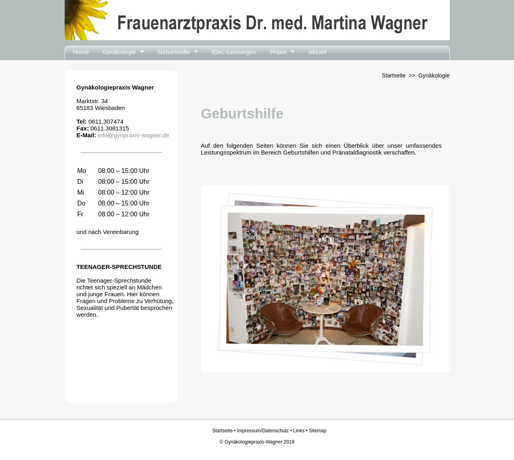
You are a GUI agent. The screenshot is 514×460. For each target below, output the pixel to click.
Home (81, 52)
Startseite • (224, 431)
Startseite (394, 75)
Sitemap (318, 431)
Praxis (278, 52)
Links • (301, 431)
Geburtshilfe (174, 52)
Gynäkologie (119, 52)
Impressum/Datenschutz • (265, 431)
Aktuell (317, 52)
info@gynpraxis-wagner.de (132, 135)
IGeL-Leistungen (234, 52)
